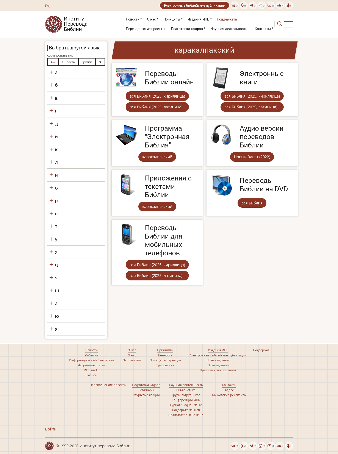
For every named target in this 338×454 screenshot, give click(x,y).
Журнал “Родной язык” (185, 405)
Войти (50, 429)
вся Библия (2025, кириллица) (157, 96)
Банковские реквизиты (229, 395)
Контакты (263, 29)
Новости (132, 19)
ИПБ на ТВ (91, 370)
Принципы (171, 19)
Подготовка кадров (187, 29)
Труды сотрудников (185, 395)
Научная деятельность (228, 29)
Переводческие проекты (145, 29)
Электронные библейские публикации (194, 5)
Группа (86, 62)
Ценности (165, 355)
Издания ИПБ (198, 19)
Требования (165, 365)
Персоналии (132, 360)
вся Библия (252, 203)
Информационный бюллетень (91, 360)
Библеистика (186, 390)
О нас (151, 19)
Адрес (229, 390)
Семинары (146, 390)
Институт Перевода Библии (76, 24)
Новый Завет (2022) (252, 156)
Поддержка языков (186, 410)
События (91, 355)
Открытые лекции (146, 395)
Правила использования (218, 370)
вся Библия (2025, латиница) (156, 106)
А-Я (53, 62)
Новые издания (218, 360)
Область (68, 62)
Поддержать (227, 19)
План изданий (218, 365)
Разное (91, 375)
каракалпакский (157, 156)
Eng (47, 5)
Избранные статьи (92, 365)
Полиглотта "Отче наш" (185, 415)
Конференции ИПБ (186, 400)
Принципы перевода (165, 360)
